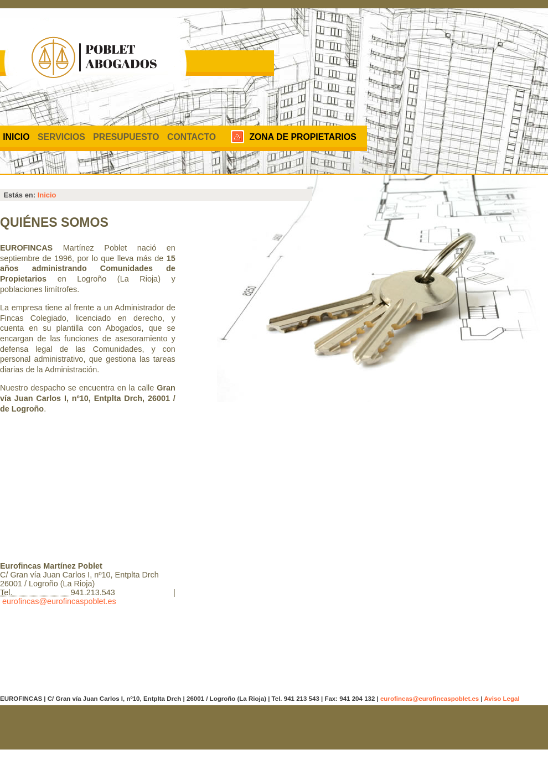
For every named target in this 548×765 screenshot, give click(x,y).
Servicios (61, 137)
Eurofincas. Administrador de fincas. (95, 55)
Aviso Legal (501, 698)
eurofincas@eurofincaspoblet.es (59, 601)
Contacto (191, 137)
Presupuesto (126, 137)
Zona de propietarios (302, 137)
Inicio (16, 137)
